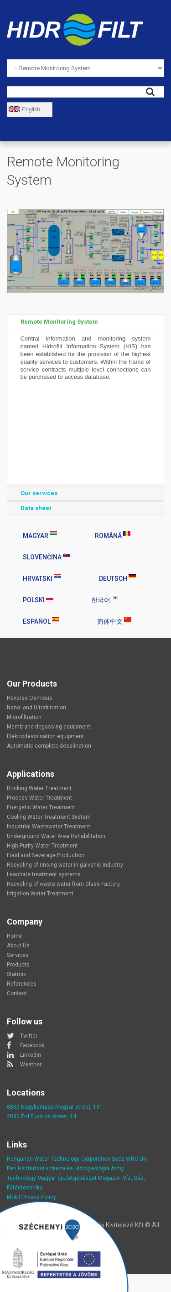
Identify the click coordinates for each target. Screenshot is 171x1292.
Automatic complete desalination (49, 746)
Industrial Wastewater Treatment (48, 826)
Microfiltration (24, 717)
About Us (18, 945)
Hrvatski (42, 578)
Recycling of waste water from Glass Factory (63, 884)
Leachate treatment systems (44, 874)
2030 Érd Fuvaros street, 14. (42, 1116)
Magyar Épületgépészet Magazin (78, 1178)
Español (41, 621)
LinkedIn (30, 1055)
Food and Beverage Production (45, 855)
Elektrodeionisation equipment (45, 736)
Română (112, 535)
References (21, 984)
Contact (17, 993)
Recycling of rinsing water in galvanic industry (65, 865)
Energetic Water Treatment (41, 807)
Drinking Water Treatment (39, 788)
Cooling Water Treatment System (49, 817)
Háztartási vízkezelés (45, 1168)
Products (18, 964)
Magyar (40, 535)
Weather (30, 1064)
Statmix (16, 974)
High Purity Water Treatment (42, 845)
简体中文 (114, 621)
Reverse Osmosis (29, 698)
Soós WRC (125, 1159)
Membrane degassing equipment (48, 727)
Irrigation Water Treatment (40, 893)
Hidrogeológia (91, 1168)
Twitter (28, 1036)
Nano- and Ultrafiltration (36, 707)
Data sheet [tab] (30, 508)
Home (14, 936)
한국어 (105, 599)
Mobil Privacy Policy (31, 1197)
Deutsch (117, 578)
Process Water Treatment (39, 798)
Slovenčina (46, 557)
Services (18, 955)
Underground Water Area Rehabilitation (56, 836)
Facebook (32, 1045)
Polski (38, 599)
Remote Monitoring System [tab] (54, 322)
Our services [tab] (33, 493)
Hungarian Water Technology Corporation (58, 1159)
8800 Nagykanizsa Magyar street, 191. (55, 1107)
